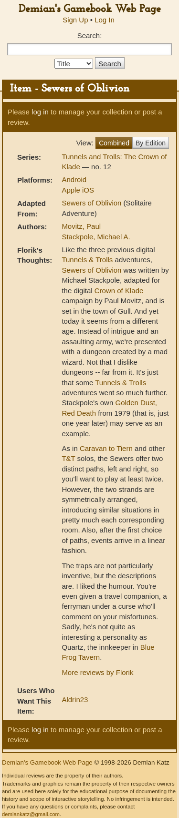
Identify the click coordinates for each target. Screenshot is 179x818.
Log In (105, 20)
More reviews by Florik (97, 672)
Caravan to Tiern (106, 448)
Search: (89, 35)
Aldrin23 (75, 699)
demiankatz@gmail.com (31, 814)
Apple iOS (78, 190)
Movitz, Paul (81, 226)
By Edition (151, 143)
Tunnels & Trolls (87, 260)
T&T (68, 458)
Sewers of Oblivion (92, 203)
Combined (114, 143)
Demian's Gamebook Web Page (90, 9)
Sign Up (75, 20)
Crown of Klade (119, 290)
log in (40, 112)
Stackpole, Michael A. (96, 237)
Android (74, 179)
